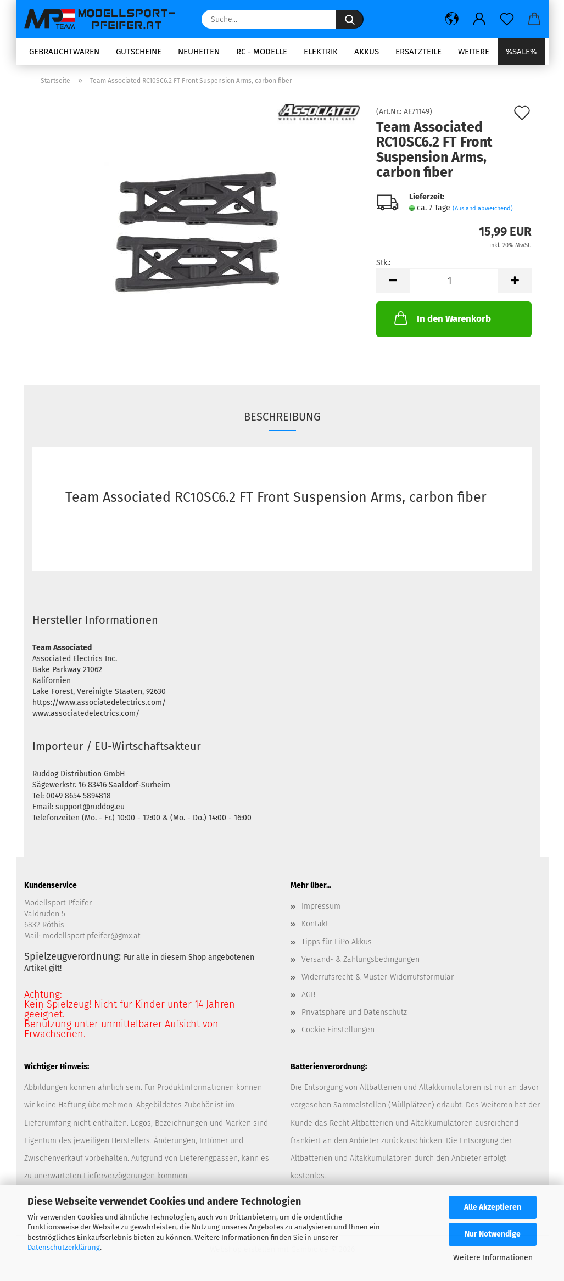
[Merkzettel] (507, 19)
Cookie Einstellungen (338, 1031)
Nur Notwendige (493, 1234)
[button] (452, 19)
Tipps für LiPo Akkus (336, 942)
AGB (308, 995)
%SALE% (521, 52)
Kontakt (314, 925)
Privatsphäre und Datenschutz (354, 1013)
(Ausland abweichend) (483, 208)
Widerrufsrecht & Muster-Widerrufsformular (377, 977)
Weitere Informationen (493, 1257)
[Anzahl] (454, 282)
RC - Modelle (261, 52)
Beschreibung (282, 417)
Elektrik (321, 52)
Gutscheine (138, 52)
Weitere (473, 52)
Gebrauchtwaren (64, 52)
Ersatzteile (418, 52)
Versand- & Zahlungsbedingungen (360, 960)
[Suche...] (350, 19)
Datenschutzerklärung (63, 1247)
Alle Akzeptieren (492, 1207)
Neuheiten (199, 52)
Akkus (366, 52)
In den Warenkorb (441, 319)
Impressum (320, 907)
